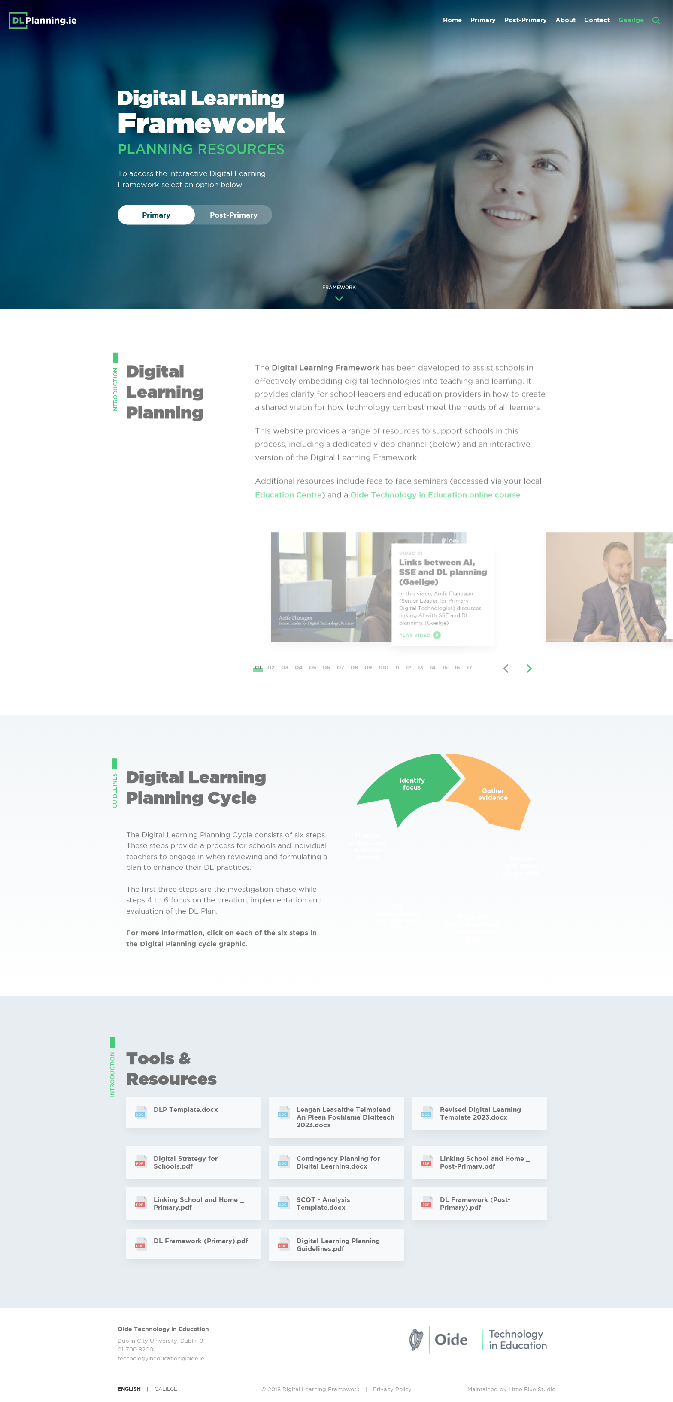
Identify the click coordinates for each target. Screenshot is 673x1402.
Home (452, 20)
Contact (597, 20)
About (565, 20)
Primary (483, 20)
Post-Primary (525, 20)
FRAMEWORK (339, 294)
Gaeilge (631, 20)
